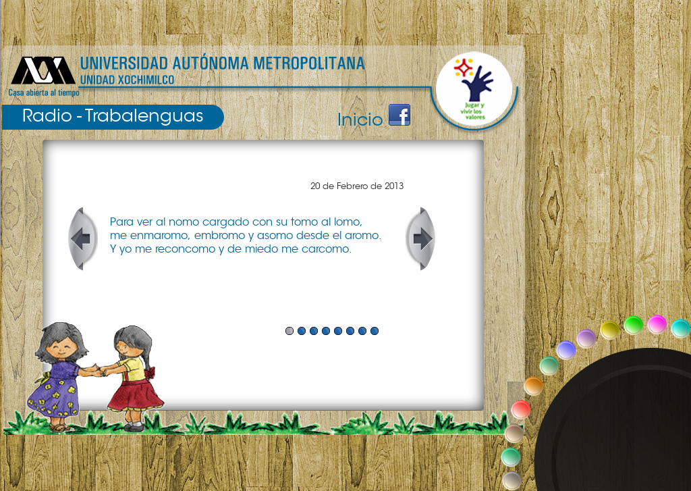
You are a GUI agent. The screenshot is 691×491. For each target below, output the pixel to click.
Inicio (360, 119)
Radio (47, 115)
